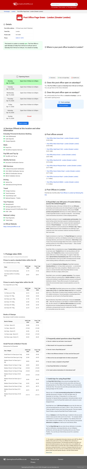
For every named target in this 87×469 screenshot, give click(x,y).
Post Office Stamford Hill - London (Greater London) (62, 160)
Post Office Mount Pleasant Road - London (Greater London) (64, 165)
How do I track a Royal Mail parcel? (56, 349)
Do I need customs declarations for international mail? (61, 370)
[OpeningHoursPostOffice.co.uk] (23, 4)
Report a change (23, 123)
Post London (62, 7)
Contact (60, 459)
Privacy (33, 462)
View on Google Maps (63, 77)
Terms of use (49, 452)
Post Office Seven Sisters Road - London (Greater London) (63, 171)
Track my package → (64, 105)
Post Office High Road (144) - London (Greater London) (62, 149)
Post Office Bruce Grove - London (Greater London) (61, 154)
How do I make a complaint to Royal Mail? (58, 362)
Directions (52, 77)
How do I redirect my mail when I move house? (59, 341)
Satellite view (75, 77)
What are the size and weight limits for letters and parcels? (62, 357)
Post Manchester (72, 7)
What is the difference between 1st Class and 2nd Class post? (63, 353)
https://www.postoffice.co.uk (11, 226)
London (13, 11)
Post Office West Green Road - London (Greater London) (63, 138)
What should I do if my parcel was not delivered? (59, 345)
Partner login (80, 467)
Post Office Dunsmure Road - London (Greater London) (62, 176)
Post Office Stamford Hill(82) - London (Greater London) (63, 182)
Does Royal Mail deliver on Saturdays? (57, 366)
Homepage (7, 11)
